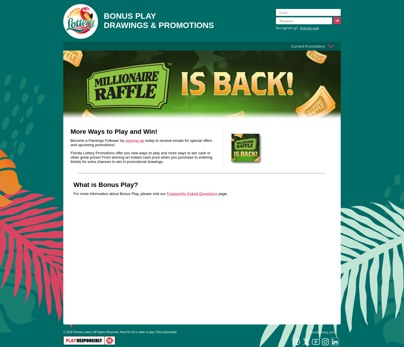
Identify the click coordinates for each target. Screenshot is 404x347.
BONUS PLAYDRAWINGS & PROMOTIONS (159, 21)
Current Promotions (308, 46)
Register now (309, 28)
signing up (134, 140)
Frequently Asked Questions (192, 194)
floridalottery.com (322, 332)
